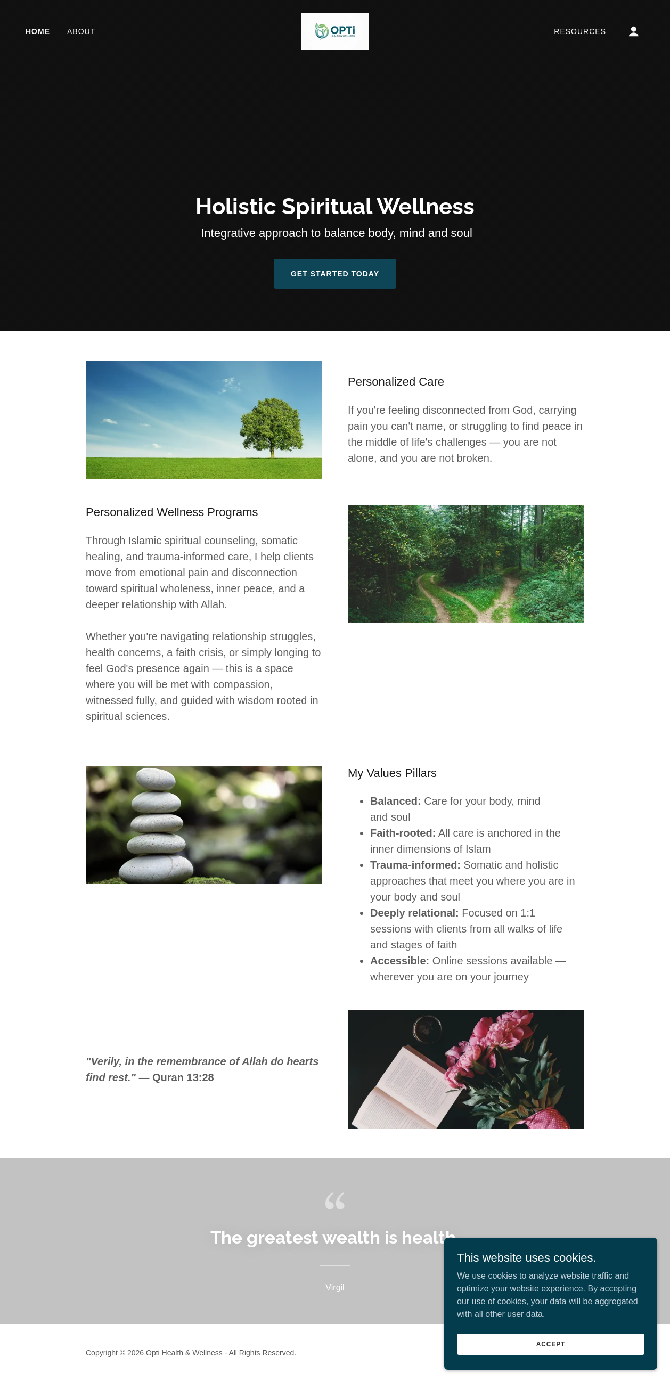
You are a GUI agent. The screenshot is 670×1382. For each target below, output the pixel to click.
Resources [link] (580, 31)
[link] (335, 30)
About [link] (81, 31)
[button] (633, 31)
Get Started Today (335, 273)
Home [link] (38, 31)
